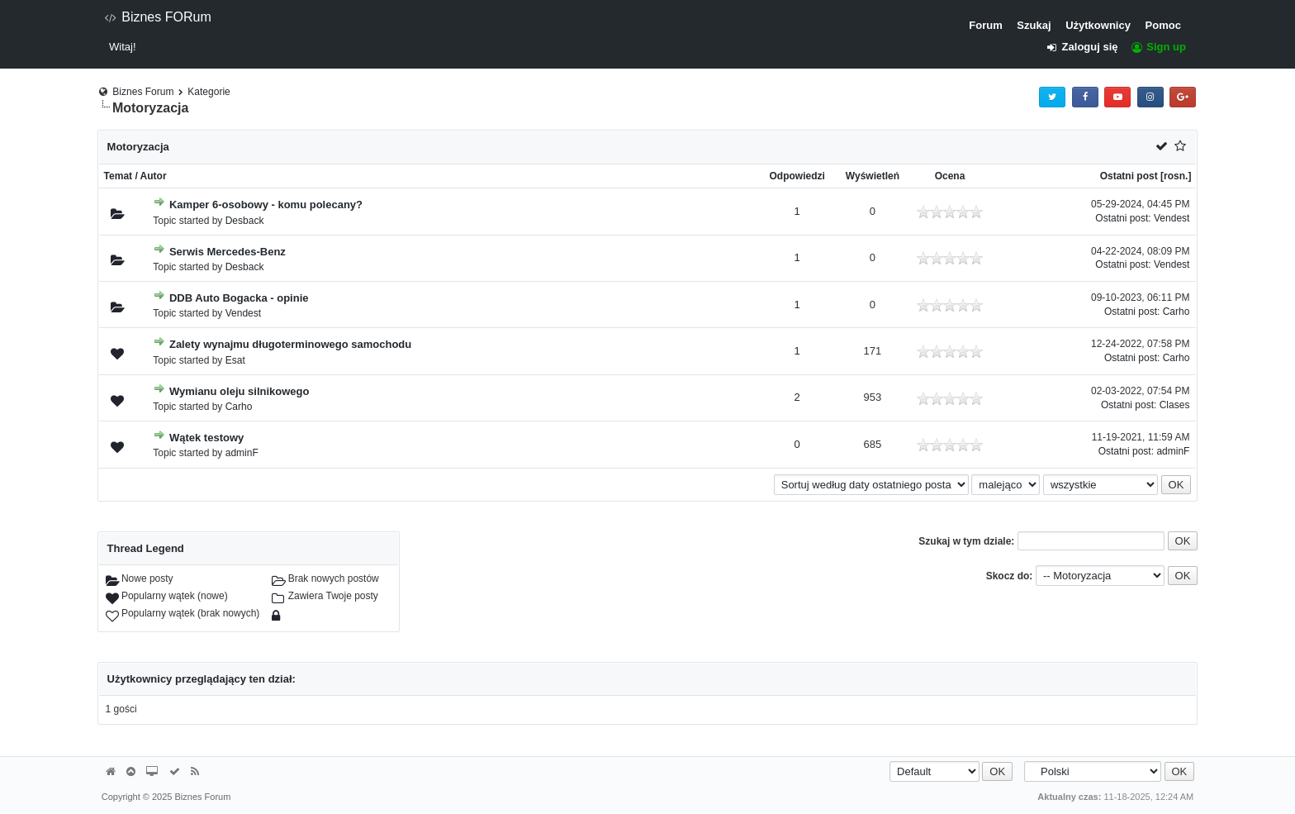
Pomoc (1163, 25)
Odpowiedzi (797, 176)
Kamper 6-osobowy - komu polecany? (266, 204)
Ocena (950, 176)
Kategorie (208, 92)
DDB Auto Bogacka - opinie (239, 298)
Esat (235, 360)
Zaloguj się (1087, 46)
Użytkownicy (1098, 25)
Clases (1175, 405)
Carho (1176, 311)
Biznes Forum (142, 92)
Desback (244, 220)
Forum (985, 25)
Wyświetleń (872, 176)
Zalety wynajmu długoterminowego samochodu (290, 344)
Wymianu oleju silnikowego (239, 391)
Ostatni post (1129, 176)
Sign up (1158, 46)
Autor (153, 176)
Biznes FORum (157, 17)
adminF (242, 453)
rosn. (1176, 176)
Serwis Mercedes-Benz (227, 251)
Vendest (1171, 218)
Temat (118, 176)
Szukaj (1034, 25)
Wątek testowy (206, 437)
